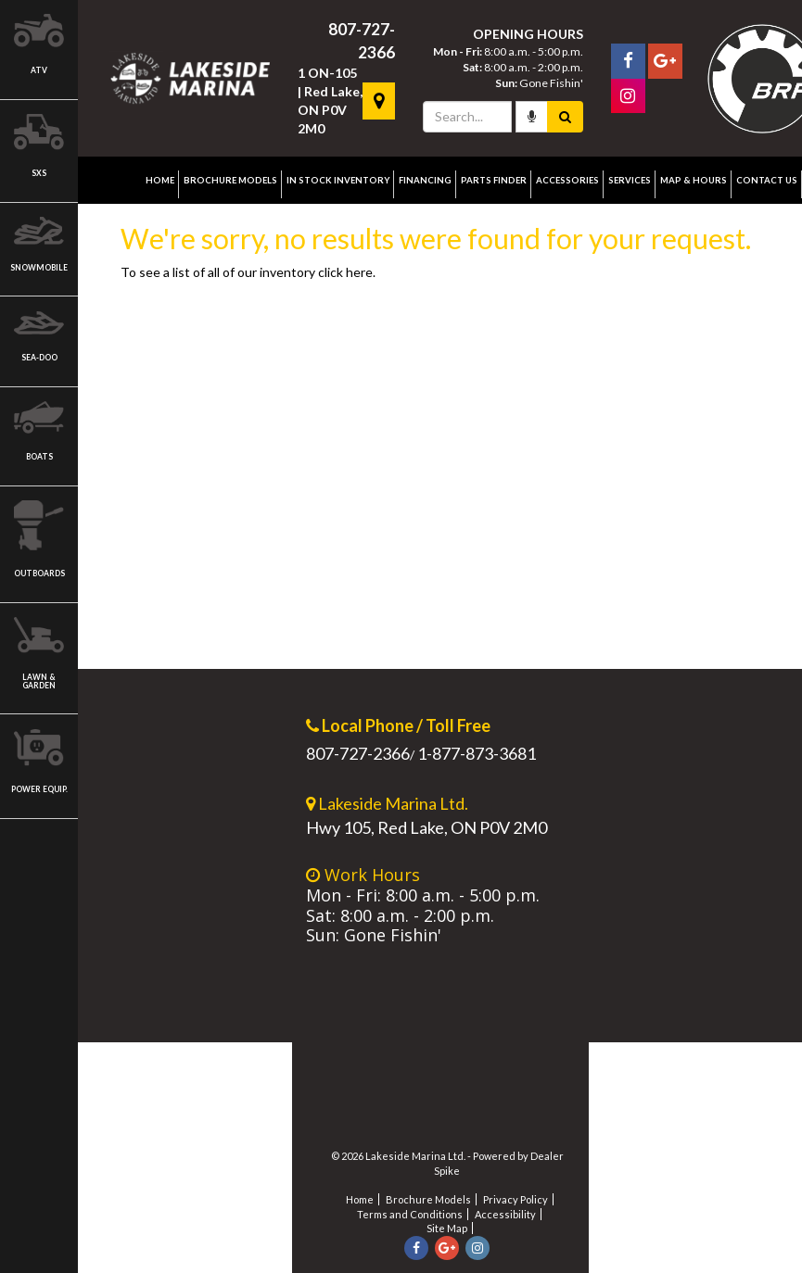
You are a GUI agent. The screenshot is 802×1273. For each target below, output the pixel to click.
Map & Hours (693, 180)
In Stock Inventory (337, 180)
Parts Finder (494, 180)
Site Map (446, 1228)
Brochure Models (230, 180)
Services (629, 180)
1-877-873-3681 (476, 753)
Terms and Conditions (410, 1214)
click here (345, 272)
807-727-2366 (358, 753)
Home (160, 180)
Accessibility (505, 1214)
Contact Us (766, 180)
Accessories (567, 180)
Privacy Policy (515, 1199)
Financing (425, 180)
